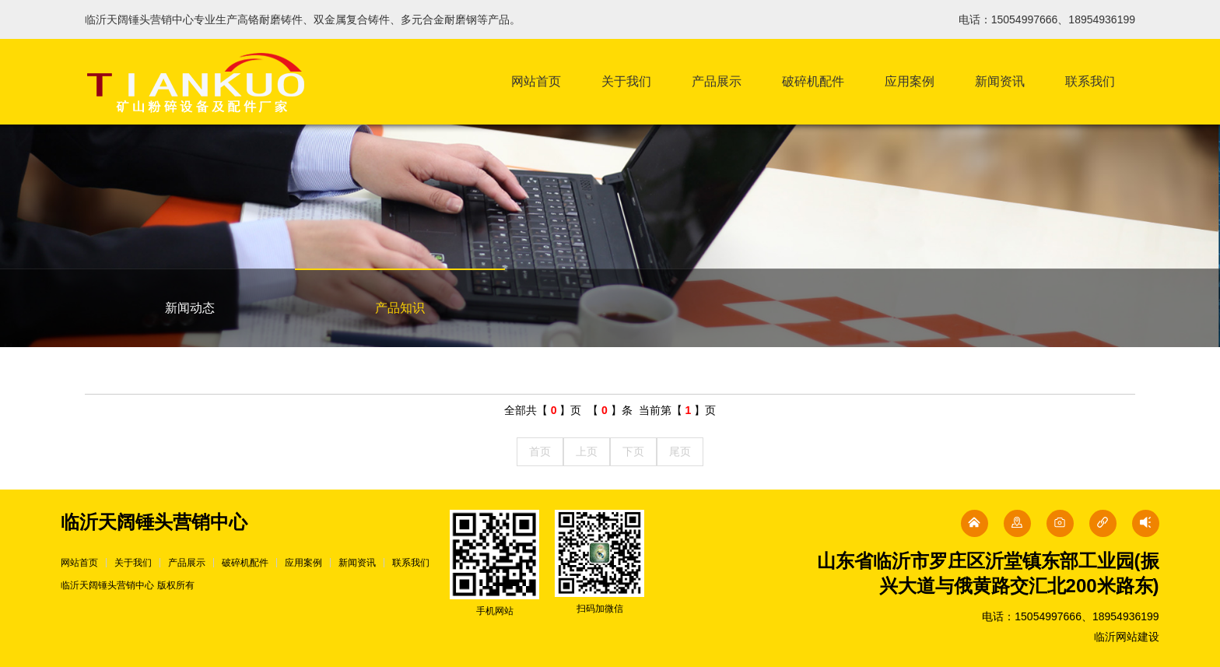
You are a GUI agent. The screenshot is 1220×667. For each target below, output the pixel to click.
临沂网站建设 (1126, 636)
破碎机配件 (813, 81)
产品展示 (716, 81)
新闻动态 (190, 307)
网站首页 (536, 81)
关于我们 (626, 81)
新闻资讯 (1000, 81)
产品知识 (400, 307)
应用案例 (909, 81)
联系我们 (1090, 81)
